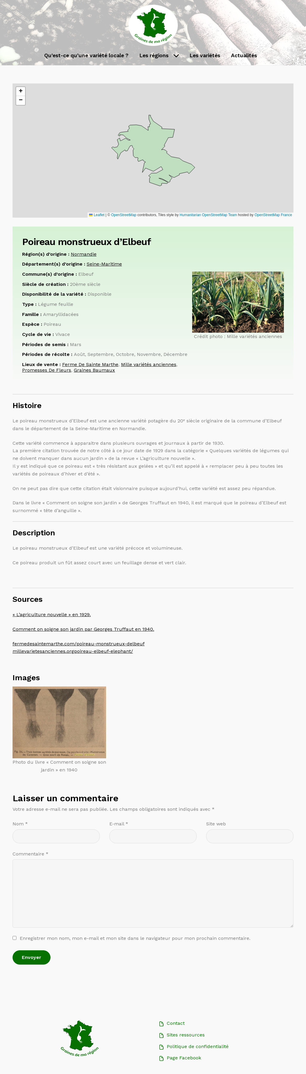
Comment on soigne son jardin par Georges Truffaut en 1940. (83, 629)
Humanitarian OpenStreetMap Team (208, 215)
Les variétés (204, 55)
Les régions (154, 55)
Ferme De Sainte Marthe (90, 365)
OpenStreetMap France (273, 215)
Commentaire (30, 854)
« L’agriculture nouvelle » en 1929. (52, 614)
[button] (20, 91)
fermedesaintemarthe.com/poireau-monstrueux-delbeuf (79, 644)
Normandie (84, 254)
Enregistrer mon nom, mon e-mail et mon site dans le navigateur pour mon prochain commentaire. (135, 938)
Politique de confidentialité (198, 1046)
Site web (216, 824)
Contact (176, 1023)
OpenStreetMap (124, 215)
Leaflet (96, 215)
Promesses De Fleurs (46, 370)
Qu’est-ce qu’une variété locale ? (86, 55)
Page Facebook (184, 1058)
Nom (20, 824)
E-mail (118, 824)
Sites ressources (186, 1035)
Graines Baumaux (94, 370)
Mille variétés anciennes (148, 365)
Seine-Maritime (104, 264)
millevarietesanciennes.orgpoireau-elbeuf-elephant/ (73, 651)
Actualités (244, 55)
